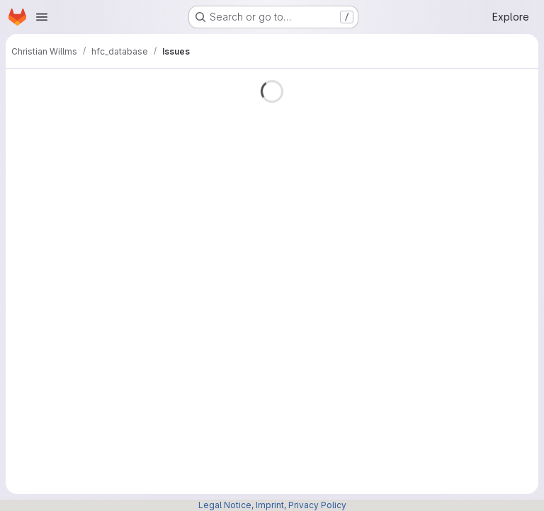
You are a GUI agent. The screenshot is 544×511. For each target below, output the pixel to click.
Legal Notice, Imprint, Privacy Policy (272, 505)
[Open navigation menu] (41, 17)
